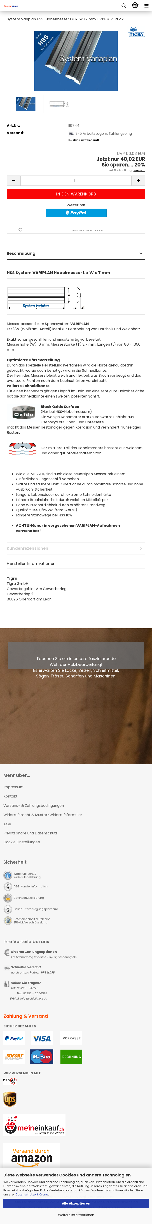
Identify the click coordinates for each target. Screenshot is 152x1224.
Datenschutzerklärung (32, 1194)
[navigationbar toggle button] (146, 6)
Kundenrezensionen (27, 548)
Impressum (13, 787)
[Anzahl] (76, 181)
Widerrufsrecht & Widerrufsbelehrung (27, 875)
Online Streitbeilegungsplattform (36, 909)
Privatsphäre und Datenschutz (30, 833)
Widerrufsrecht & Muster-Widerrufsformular (42, 814)
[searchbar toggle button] (123, 6)
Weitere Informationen (76, 1215)
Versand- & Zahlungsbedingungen (33, 805)
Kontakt (10, 796)
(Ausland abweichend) (83, 140)
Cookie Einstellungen (21, 842)
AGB (7, 824)
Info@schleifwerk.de (33, 998)
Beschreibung (21, 253)
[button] (13, 181)
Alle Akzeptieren (76, 1203)
